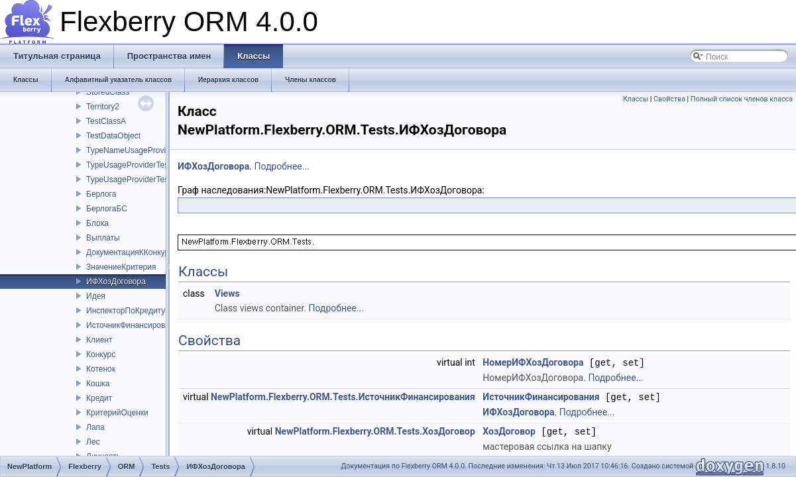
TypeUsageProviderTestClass (138, 165)
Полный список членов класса (742, 99)
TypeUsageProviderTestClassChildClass (157, 179)
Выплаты (103, 237)
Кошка (97, 383)
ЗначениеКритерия (121, 267)
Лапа (95, 427)
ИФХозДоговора (116, 281)
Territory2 (102, 106)
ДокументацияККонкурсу (131, 252)
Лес (93, 442)
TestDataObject (113, 135)
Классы (635, 99)
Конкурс (100, 354)
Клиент (99, 339)
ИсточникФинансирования (134, 325)
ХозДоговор (509, 430)
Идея (95, 296)
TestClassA (106, 121)
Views (227, 293)
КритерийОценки (117, 412)
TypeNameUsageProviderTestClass (148, 150)
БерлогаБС (106, 208)
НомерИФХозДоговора (533, 362)
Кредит (99, 398)
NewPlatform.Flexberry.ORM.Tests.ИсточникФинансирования (343, 396)
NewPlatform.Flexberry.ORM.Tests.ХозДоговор (375, 430)
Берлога (101, 194)
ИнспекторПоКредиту (125, 310)
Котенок (100, 369)
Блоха (97, 223)
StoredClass (107, 92)
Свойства (669, 99)
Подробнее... (281, 166)
